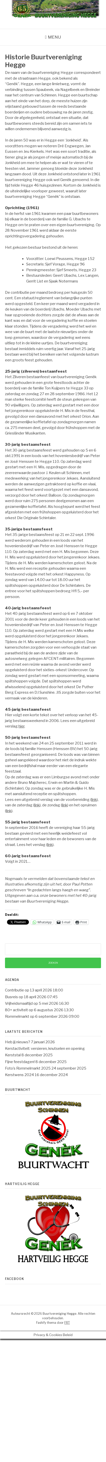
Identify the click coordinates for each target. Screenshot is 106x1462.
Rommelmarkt (17, 1016)
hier (21, 726)
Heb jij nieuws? (17, 1042)
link (94, 799)
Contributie (14, 990)
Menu (54, 37)
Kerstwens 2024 (19, 1075)
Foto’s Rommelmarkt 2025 (28, 1068)
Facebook (14, 1279)
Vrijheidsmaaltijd (19, 1003)
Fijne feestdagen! (20, 1062)
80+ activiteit (16, 1010)
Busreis (11, 997)
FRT (67, 1323)
